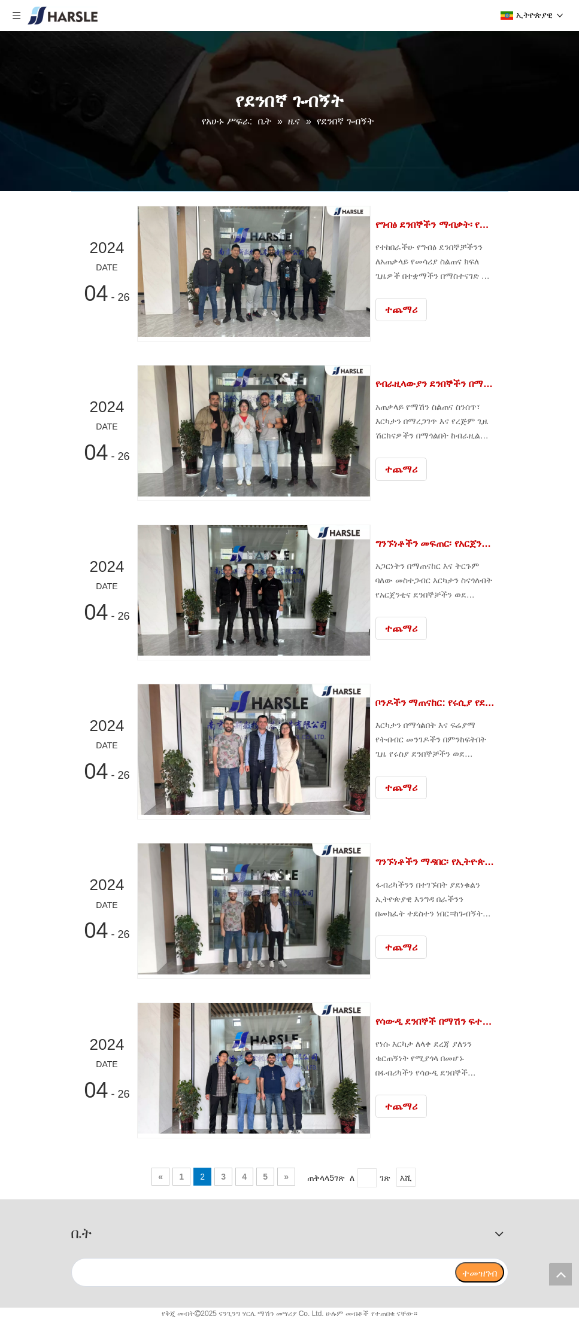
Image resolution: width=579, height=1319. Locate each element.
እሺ (406, 1176)
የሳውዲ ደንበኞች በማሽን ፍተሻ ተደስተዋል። (438, 1020)
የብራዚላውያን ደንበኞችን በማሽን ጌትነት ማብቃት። (438, 384)
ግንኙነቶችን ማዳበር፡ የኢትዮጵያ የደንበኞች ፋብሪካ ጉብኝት (438, 861)
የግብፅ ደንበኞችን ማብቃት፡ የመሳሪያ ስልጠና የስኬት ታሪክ (438, 225)
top (560, 1274)
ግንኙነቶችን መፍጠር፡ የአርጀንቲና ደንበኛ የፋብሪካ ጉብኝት (438, 543)
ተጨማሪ (407, 309)
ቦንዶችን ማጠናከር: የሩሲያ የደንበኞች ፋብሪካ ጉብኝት (438, 702)
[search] (263, 1271)
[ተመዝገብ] (479, 1271)
